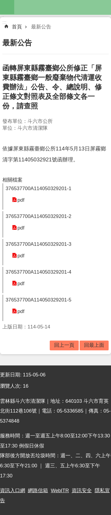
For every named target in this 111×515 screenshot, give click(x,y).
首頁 (17, 27)
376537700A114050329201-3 (38, 244)
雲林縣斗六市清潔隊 (62, 7)
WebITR (60, 490)
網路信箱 (38, 490)
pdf (20, 200)
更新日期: (11, 375)
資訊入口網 (12, 490)
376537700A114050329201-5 (38, 300)
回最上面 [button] (94, 345)
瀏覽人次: (11, 386)
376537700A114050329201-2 (38, 216)
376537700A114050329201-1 (38, 188)
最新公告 (41, 27)
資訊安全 (82, 490)
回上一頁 (64, 345)
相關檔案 (12, 180)
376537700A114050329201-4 (38, 272)
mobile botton (7, 7)
